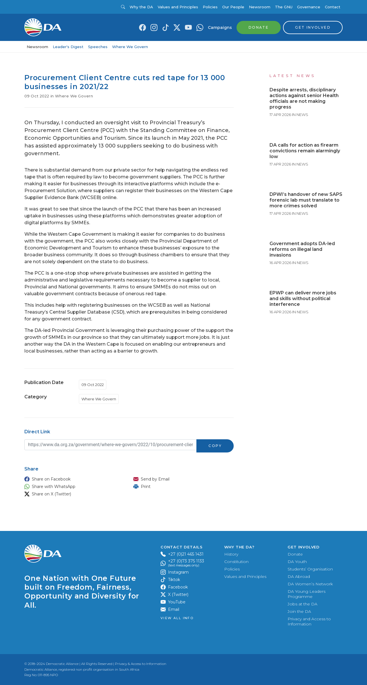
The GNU (283, 7)
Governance (308, 7)
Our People (233, 7)
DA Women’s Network (310, 583)
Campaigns (220, 27)
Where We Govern (130, 46)
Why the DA (141, 7)
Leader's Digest (68, 46)
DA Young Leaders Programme (306, 594)
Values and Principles (178, 7)
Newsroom (259, 7)
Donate (295, 554)
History (231, 554)
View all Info (177, 618)
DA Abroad (299, 576)
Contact (332, 7)
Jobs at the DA (302, 604)
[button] (73, 479)
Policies (210, 7)
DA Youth (297, 561)
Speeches (98, 46)
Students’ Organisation (310, 569)
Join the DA (299, 611)
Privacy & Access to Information (140, 664)
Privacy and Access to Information (309, 621)
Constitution (236, 561)
